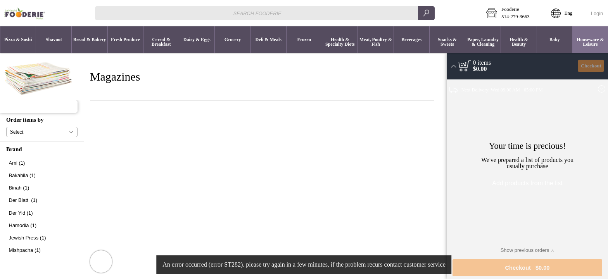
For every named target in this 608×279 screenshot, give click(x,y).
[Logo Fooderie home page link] (24, 13)
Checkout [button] (591, 66)
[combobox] (264, 13)
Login (597, 13)
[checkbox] (42, 163)
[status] (482, 63)
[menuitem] (18, 39)
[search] (426, 13)
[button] (513, 13)
